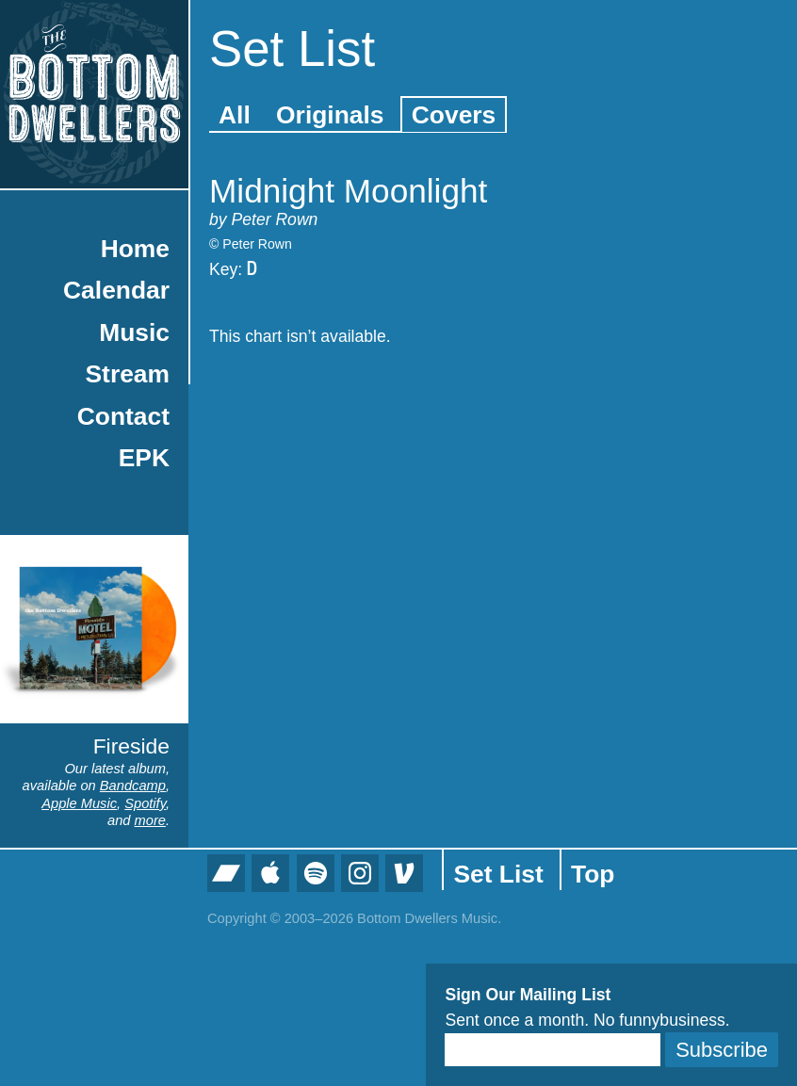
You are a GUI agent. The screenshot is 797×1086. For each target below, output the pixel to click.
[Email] (552, 1049)
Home (135, 249)
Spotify (145, 803)
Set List (498, 874)
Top (592, 874)
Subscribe (721, 1050)
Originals (329, 115)
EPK (144, 458)
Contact (123, 416)
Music (134, 332)
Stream (128, 374)
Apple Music (79, 803)
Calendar (116, 290)
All (235, 115)
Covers (454, 115)
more (150, 820)
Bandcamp (133, 785)
